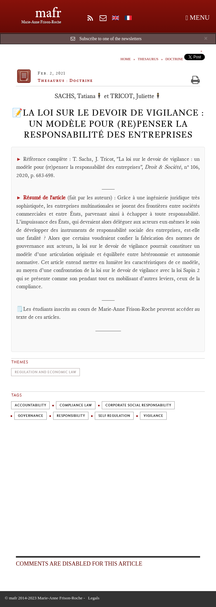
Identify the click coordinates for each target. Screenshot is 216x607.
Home (126, 59)
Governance (30, 416)
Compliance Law (75, 405)
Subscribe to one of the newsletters (110, 38)
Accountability (30, 405)
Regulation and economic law (45, 372)
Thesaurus (148, 59)
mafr (48, 12)
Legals (94, 598)
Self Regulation (114, 416)
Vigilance (153, 416)
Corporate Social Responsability (138, 405)
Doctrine (174, 59)
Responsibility (71, 416)
